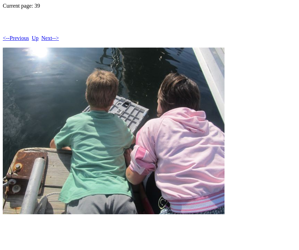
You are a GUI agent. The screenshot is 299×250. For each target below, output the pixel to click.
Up (35, 38)
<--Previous (16, 38)
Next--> (50, 38)
